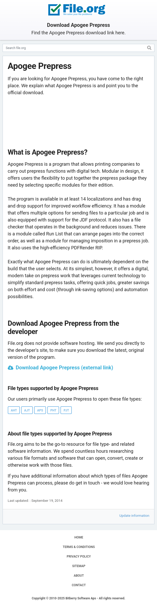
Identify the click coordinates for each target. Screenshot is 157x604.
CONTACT (79, 585)
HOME (78, 537)
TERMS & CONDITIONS (79, 547)
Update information (134, 515)
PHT (53, 410)
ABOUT (79, 575)
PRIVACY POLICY (79, 556)
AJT (27, 410)
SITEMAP (78, 566)
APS (40, 410)
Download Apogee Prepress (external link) (64, 367)
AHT (14, 410)
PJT (66, 410)
